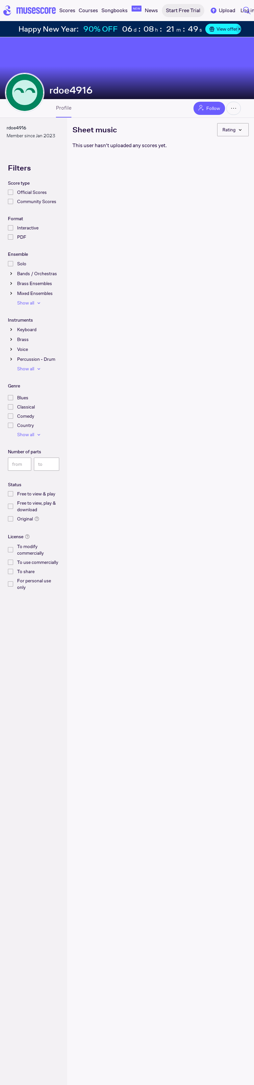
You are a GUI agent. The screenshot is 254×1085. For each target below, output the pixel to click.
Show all (29, 303)
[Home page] (29, 10)
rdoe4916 (71, 90)
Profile (63, 108)
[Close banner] (239, 29)
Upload (222, 10)
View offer (223, 29)
